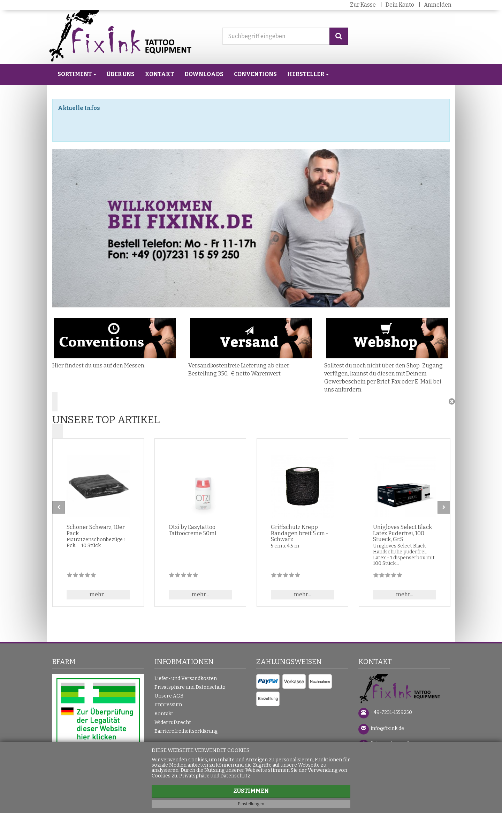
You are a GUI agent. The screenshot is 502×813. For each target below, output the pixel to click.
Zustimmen (251, 791)
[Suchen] (338, 36)
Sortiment (77, 74)
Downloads (203, 74)
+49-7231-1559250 (391, 712)
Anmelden (437, 4)
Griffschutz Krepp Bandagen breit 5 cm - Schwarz (299, 533)
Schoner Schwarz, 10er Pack (96, 530)
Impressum (168, 705)
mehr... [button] (98, 594)
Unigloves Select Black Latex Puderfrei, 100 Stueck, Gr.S (402, 533)
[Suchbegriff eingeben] (276, 36)
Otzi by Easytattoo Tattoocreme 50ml (192, 530)
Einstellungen (251, 803)
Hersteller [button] (308, 74)
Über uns (121, 74)
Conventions (255, 74)
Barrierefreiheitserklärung (186, 731)
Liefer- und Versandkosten (185, 678)
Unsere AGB (168, 696)
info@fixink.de (387, 728)
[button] (251, 417)
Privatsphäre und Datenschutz (190, 687)
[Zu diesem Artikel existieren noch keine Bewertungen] (81, 576)
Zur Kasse (363, 4)
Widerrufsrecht (172, 722)
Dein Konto (400, 4)
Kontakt (159, 74)
